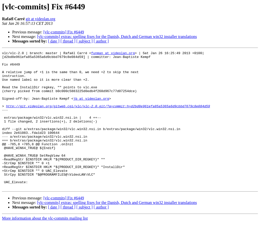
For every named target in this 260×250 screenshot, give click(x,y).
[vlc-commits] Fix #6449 (63, 32)
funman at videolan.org (113, 53)
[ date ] (53, 41)
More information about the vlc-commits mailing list (45, 245)
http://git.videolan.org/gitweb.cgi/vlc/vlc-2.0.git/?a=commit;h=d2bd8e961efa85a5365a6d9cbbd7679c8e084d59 (108, 117)
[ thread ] (67, 41)
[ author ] (101, 41)
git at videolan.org (40, 19)
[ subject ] (84, 41)
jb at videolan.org (91, 108)
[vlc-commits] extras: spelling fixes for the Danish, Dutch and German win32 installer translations (117, 36)
